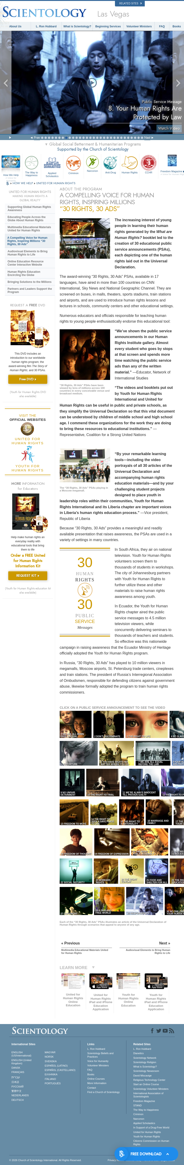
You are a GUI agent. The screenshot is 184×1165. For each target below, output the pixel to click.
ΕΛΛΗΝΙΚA (51, 1074)
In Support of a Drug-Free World (151, 1127)
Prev (37, 137)
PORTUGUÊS (53, 1083)
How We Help (11, 175)
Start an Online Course (146, 1084)
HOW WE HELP (23, 183)
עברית (15, 1077)
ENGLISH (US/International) (21, 1054)
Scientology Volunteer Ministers (150, 1089)
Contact (91, 1087)
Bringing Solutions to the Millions (29, 282)
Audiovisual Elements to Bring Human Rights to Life (27, 253)
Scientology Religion (144, 1062)
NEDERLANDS (20, 1095)
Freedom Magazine (144, 1101)
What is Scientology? (77, 26)
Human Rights (129, 164)
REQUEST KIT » (27, 575)
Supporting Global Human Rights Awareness (29, 208)
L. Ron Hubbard (46, 26)
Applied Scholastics (52, 166)
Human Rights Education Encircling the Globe (24, 273)
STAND (137, 1105)
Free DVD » (27, 379)
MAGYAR (50, 1052)
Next (147, 137)
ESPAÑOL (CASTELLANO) (60, 1070)
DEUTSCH (17, 1100)
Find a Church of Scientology (103, 1092)
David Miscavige (142, 1075)
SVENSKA (51, 1061)
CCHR (148, 164)
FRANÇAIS (17, 1072)
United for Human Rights (147, 1132)
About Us (15, 26)
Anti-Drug (110, 164)
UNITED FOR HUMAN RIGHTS (55, 183)
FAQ (162, 26)
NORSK (49, 1056)
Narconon (92, 163)
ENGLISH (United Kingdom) (21, 1062)
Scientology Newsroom (146, 1071)
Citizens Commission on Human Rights (151, 1142)
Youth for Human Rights (146, 1136)
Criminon (73, 165)
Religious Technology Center (149, 1080)
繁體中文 (16, 1091)
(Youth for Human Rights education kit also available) (28, 590)
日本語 (15, 1082)
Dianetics (138, 1053)
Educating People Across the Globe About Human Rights (27, 218)
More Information (96, 1083)
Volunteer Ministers (139, 26)
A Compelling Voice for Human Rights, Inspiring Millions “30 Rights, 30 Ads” (27, 241)
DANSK (15, 1067)
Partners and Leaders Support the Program (30, 290)
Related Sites (130, 3)
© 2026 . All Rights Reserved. (45, 1160)
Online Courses (96, 1078)
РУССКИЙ (17, 1086)
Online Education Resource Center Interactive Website (26, 263)
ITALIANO (50, 1079)
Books (177, 26)
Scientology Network (144, 1057)
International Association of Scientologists (148, 1095)
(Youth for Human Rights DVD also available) (28, 394)
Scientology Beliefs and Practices (100, 1055)
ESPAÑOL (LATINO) (56, 1065)
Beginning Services (108, 26)
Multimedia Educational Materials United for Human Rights (29, 229)
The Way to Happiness (31, 166)
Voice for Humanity (97, 1061)
